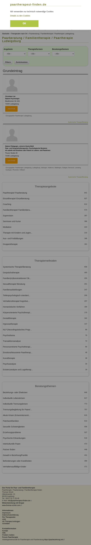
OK (24, 23)
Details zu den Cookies (20, 16)
